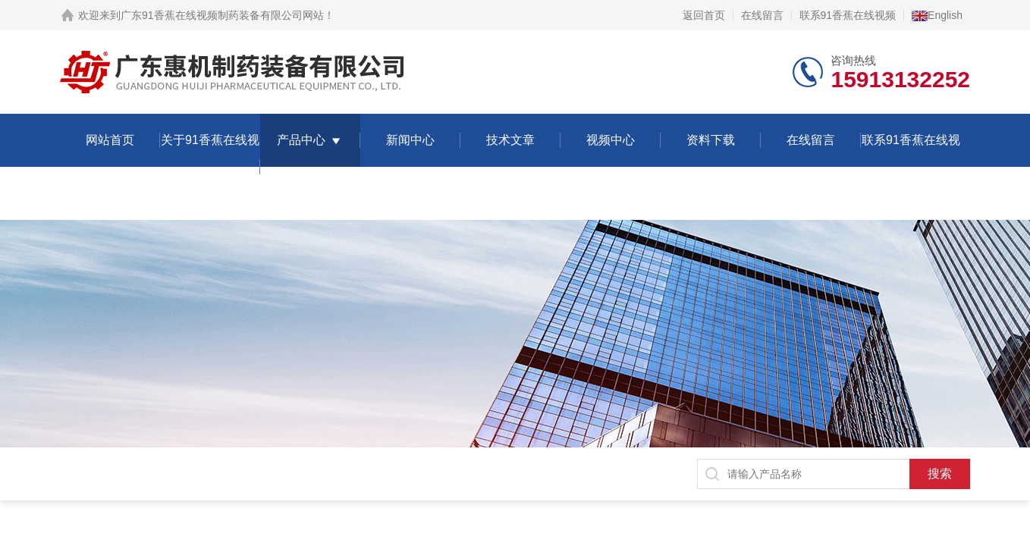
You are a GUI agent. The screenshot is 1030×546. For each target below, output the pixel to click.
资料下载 (710, 139)
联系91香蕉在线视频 (848, 15)
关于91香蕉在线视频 (210, 166)
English (937, 15)
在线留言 (762, 15)
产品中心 (301, 139)
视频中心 (610, 139)
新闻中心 (410, 139)
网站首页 (110, 139)
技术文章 (510, 139)
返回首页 (704, 15)
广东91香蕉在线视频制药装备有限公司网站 (222, 15)
